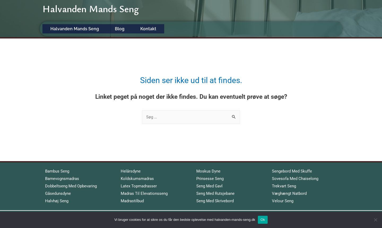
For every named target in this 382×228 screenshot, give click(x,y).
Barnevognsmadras (62, 178)
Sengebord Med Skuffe (292, 171)
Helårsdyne (131, 171)
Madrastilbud (132, 201)
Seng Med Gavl (209, 186)
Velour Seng (282, 201)
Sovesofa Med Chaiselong (295, 178)
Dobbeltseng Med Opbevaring (71, 186)
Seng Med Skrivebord (215, 201)
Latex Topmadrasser (139, 186)
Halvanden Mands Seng (91, 11)
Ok (263, 220)
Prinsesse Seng (210, 178)
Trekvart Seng (284, 186)
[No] (375, 219)
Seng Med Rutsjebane (215, 193)
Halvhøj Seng (56, 201)
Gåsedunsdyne (58, 193)
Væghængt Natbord (289, 193)
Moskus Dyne (208, 171)
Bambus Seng (57, 171)
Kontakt (148, 29)
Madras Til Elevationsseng (144, 193)
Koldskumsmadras (137, 178)
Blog (119, 29)
